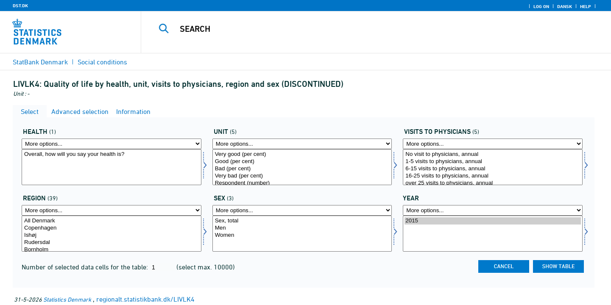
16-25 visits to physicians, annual (493, 176)
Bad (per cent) (302, 168)
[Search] (362, 28)
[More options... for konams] (302, 210)
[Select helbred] (111, 167)
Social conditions (102, 62)
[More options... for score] (302, 144)
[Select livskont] (493, 167)
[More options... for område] (111, 210)
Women (302, 235)
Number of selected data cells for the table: (86, 267)
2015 (493, 221)
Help (585, 6)
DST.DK (20, 5)
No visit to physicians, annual (493, 154)
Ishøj (111, 235)
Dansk (564, 6)
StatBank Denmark (40, 62)
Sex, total (302, 221)
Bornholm (111, 249)
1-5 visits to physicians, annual (493, 161)
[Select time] (493, 234)
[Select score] (302, 167)
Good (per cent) (302, 161)
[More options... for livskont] (493, 144)
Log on (541, 6)
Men (302, 228)
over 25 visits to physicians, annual (493, 183)
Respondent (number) (302, 183)
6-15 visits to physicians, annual (493, 168)
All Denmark (111, 221)
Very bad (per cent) (302, 176)
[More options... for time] (493, 210)
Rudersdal (111, 242)
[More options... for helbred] (111, 144)
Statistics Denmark (67, 299)
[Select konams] (302, 234)
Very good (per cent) (302, 154)
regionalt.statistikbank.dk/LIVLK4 (145, 299)
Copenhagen (111, 228)
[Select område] (111, 234)
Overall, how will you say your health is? (111, 154)
